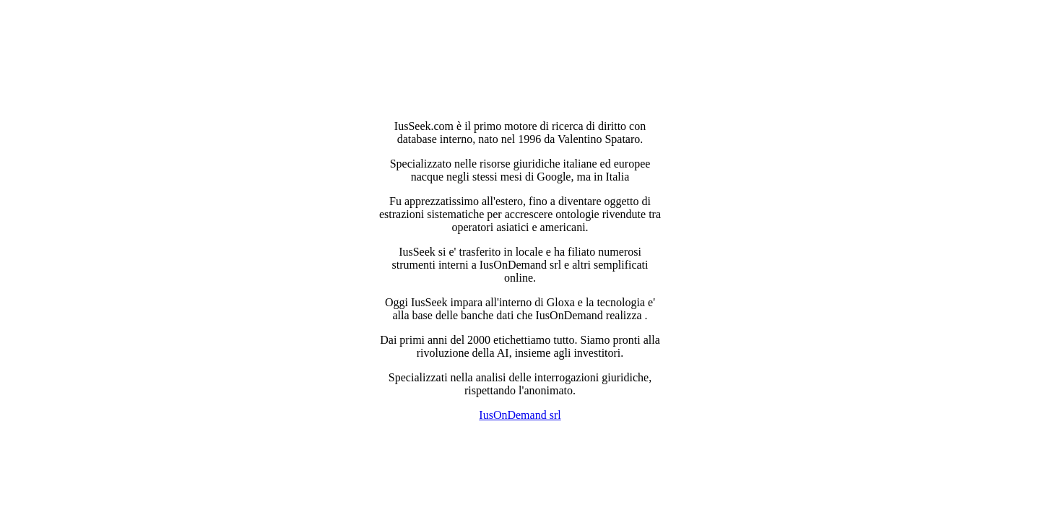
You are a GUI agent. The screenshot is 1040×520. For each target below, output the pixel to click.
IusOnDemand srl (519, 415)
